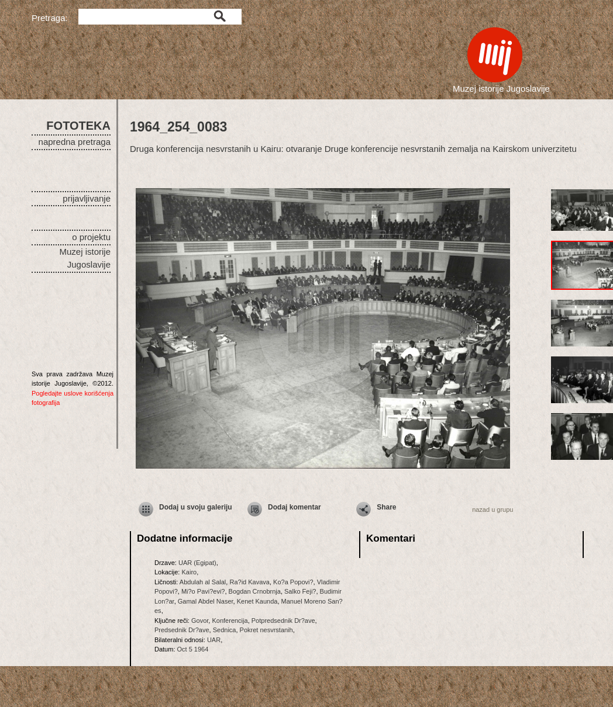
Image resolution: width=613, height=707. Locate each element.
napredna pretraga (75, 142)
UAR (214, 639)
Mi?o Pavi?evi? (203, 591)
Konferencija (229, 620)
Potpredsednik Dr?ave (283, 620)
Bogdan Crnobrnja (255, 591)
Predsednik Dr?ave (181, 629)
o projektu (91, 237)
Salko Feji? (300, 591)
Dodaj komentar (294, 507)
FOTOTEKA (78, 125)
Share (386, 507)
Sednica (224, 629)
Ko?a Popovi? (293, 581)
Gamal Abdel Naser (205, 601)
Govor (199, 620)
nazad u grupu (492, 509)
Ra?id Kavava (249, 581)
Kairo (189, 572)
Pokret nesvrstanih (266, 629)
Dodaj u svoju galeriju (195, 507)
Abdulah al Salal (203, 581)
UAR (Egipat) (197, 562)
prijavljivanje (87, 198)
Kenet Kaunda (257, 601)
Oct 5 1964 (193, 649)
